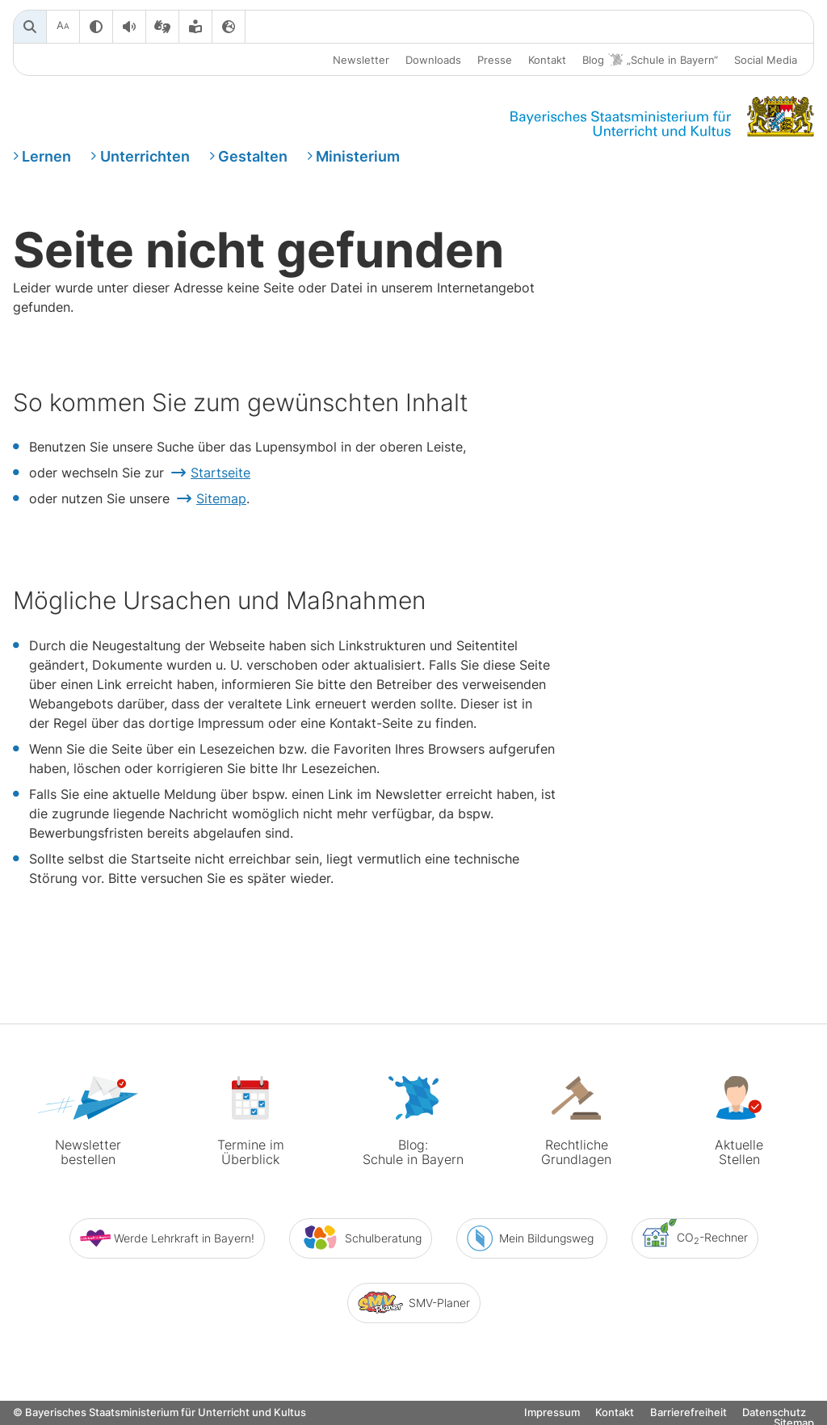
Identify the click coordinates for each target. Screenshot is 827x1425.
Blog (650, 60)
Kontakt (547, 59)
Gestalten (253, 156)
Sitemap (221, 498)
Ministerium (358, 156)
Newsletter (361, 59)
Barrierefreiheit (688, 1412)
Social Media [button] (765, 59)
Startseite (220, 472)
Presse (494, 59)
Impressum (552, 1412)
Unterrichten (145, 156)
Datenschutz (774, 1412)
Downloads (433, 59)
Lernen (46, 156)
